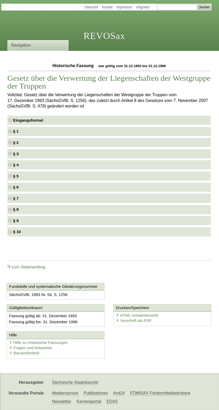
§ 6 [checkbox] (16, 187)
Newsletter (61, 401)
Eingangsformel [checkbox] (28, 120)
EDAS (111, 401)
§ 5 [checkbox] (16, 176)
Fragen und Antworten (30, 348)
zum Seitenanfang (26, 267)
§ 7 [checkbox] (16, 198)
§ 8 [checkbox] (16, 209)
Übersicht (91, 7)
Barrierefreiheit (24, 353)
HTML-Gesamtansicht (137, 315)
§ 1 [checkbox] (16, 131)
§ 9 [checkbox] (16, 220)
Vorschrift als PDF (134, 320)
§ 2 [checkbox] (16, 142)
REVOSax (104, 36)
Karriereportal (88, 401)
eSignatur (143, 7)
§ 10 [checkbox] (17, 231)
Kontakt (107, 7)
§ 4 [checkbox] (16, 165)
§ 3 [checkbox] (16, 154)
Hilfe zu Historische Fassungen (38, 342)
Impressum (124, 7)
